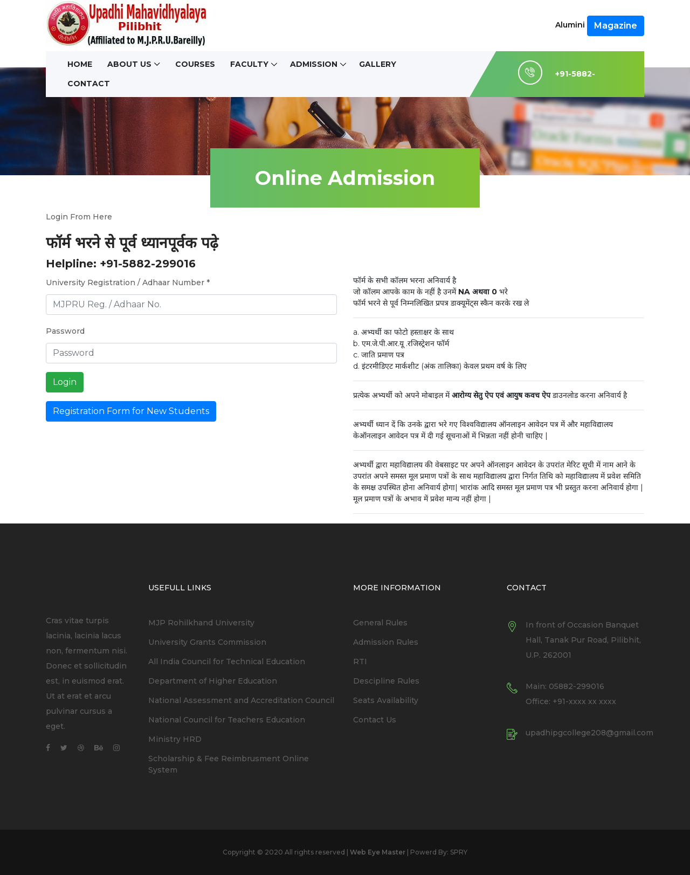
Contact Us (374, 720)
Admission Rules (385, 642)
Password (65, 331)
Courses (195, 65)
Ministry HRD (175, 739)
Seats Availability (385, 700)
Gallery (377, 65)
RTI (360, 661)
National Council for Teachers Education (226, 720)
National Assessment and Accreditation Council (241, 700)
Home (79, 65)
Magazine (615, 25)
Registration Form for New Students (131, 411)
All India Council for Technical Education (226, 661)
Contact (88, 83)
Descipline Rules (386, 681)
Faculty (249, 65)
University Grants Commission (207, 642)
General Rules (380, 623)
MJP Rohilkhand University (201, 623)
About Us (129, 65)
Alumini (570, 25)
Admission (313, 65)
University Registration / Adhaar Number (128, 282)
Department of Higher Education (212, 681)
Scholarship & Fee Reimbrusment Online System (228, 764)
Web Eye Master (377, 852)
